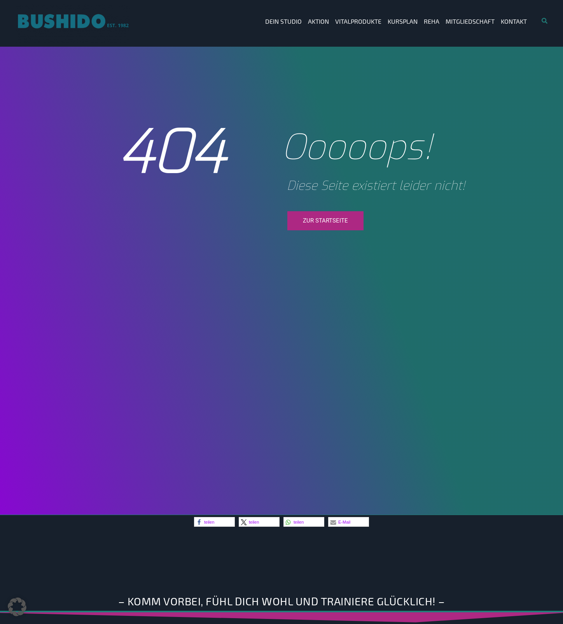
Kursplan (403, 21)
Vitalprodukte (358, 21)
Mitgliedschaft (470, 21)
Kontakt (514, 21)
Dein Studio (283, 21)
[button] (214, 522)
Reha (431, 21)
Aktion (318, 21)
